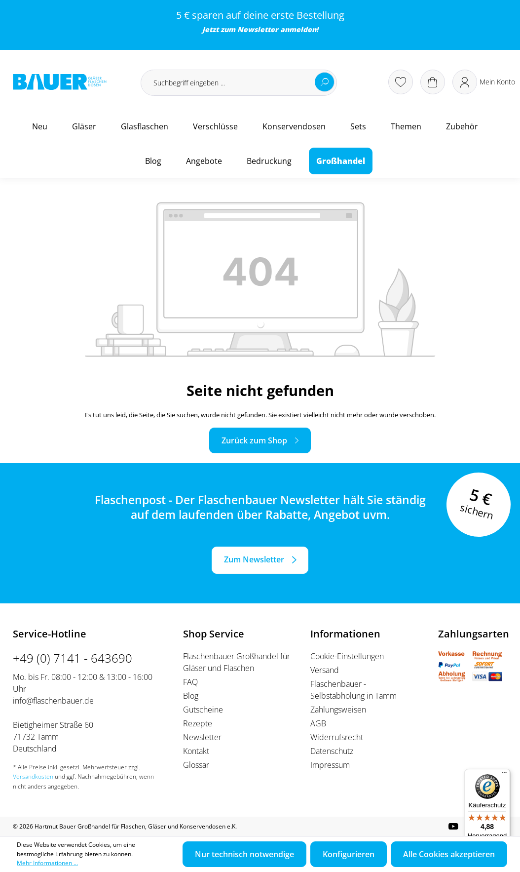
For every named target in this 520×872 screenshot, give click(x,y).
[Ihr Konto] (483, 82)
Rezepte (197, 723)
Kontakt (196, 751)
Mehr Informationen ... (47, 863)
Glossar (196, 764)
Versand (324, 670)
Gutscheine (203, 709)
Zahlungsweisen (338, 709)
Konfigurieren (348, 854)
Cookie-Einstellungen (347, 656)
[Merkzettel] (400, 82)
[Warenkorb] (432, 82)
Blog (190, 695)
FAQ (190, 681)
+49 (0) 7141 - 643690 (72, 658)
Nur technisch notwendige (244, 854)
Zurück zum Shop (254, 440)
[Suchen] (324, 82)
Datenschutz (331, 751)
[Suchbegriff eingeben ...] (239, 83)
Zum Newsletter (254, 559)
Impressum (330, 764)
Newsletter (257, 29)
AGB (318, 723)
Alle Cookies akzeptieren (449, 854)
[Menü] (504, 775)
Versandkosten (33, 776)
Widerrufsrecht (336, 737)
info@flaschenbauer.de (53, 700)
